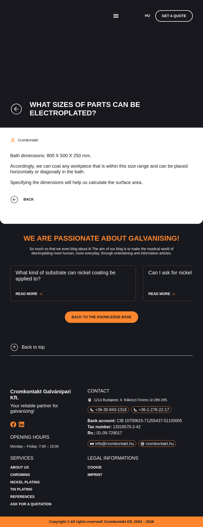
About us (19, 467)
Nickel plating (25, 482)
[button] (116, 16)
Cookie (95, 467)
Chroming (20, 475)
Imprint (95, 475)
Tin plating (21, 489)
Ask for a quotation (31, 504)
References (22, 497)
